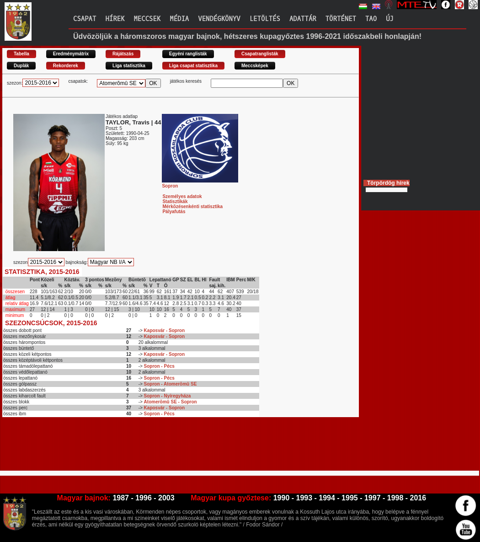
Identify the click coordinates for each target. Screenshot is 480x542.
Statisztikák (174, 201)
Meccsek (146, 19)
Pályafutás (173, 211)
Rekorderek (65, 65)
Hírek (114, 19)
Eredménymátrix (71, 53)
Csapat (84, 19)
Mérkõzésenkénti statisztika (192, 206)
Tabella (21, 53)
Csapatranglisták (259, 53)
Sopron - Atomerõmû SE (170, 383)
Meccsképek (254, 65)
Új (390, 19)
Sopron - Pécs (159, 366)
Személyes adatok (182, 196)
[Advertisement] (168, 447)
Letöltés (265, 19)
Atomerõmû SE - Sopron (170, 401)
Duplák (21, 65)
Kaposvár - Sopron (164, 330)
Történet (340, 19)
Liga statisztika (128, 65)
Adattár (302, 19)
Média (179, 19)
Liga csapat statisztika (193, 65)
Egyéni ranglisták (188, 53)
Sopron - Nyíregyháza (167, 395)
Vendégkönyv (219, 19)
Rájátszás (122, 53)
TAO (371, 19)
